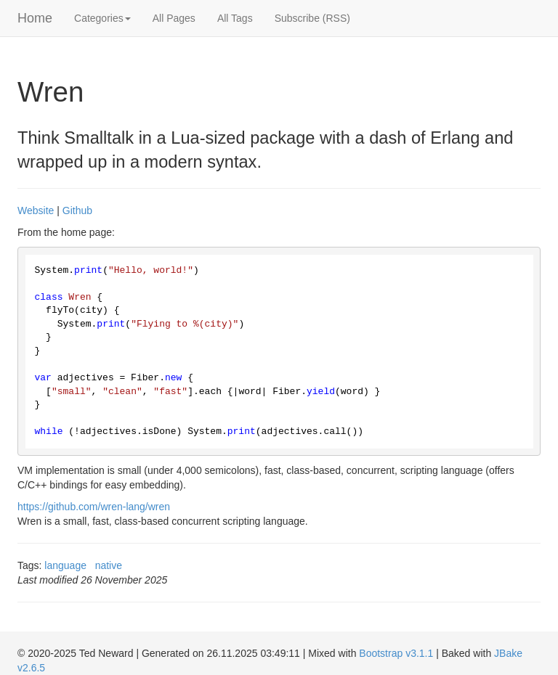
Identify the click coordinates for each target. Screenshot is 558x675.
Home (34, 18)
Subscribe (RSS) (312, 18)
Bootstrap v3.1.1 (396, 653)
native (108, 565)
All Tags (235, 18)
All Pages (174, 18)
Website (35, 210)
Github (77, 210)
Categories (102, 18)
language (65, 565)
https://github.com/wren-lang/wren (93, 506)
